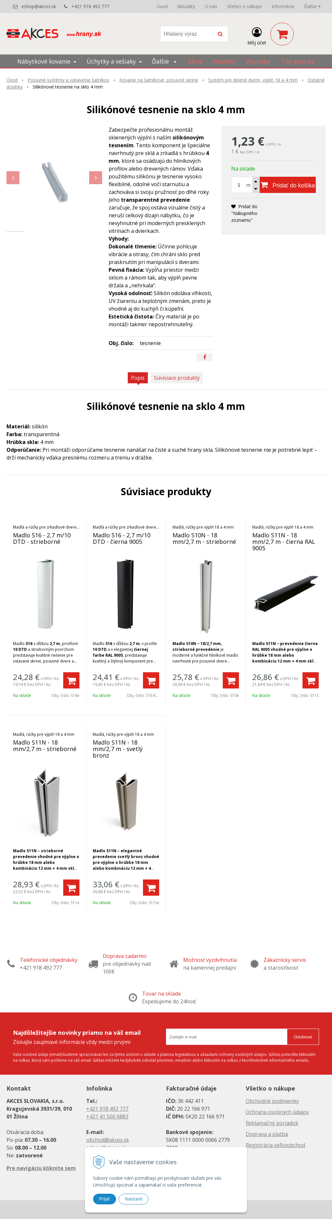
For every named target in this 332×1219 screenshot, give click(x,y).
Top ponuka (298, 61)
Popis (138, 377)
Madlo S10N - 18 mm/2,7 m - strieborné (204, 538)
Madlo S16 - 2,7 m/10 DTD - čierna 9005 (121, 538)
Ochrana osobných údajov (277, 1112)
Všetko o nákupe (244, 6)
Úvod (162, 6)
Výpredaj (258, 61)
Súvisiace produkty (177, 377)
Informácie (283, 6)
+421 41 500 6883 (107, 1116)
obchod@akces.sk (107, 1139)
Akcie (195, 61)
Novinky (224, 61)
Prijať (104, 1198)
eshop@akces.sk (38, 6)
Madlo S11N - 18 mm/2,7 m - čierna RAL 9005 (283, 541)
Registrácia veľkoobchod (275, 1145)
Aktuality (186, 6)
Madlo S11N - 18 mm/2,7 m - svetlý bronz (118, 748)
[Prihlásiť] (256, 35)
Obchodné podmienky (272, 1101)
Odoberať (303, 1036)
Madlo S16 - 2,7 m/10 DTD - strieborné (42, 538)
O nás (211, 6)
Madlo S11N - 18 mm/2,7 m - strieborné (45, 745)
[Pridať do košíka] (288, 185)
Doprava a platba (267, 1134)
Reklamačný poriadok (272, 1123)
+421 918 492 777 (90, 6)
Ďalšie (312, 6)
